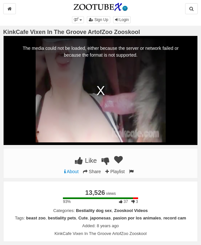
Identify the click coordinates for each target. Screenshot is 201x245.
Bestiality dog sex (94, 210)
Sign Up (98, 19)
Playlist (114, 171)
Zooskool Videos (131, 210)
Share (92, 171)
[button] (78, 19)
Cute (83, 218)
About (71, 171)
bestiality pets (62, 218)
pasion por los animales (137, 218)
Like (86, 160)
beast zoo (36, 218)
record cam (174, 218)
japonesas (100, 218)
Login (122, 19)
